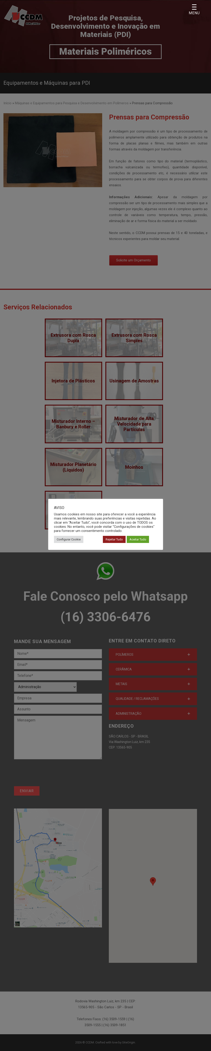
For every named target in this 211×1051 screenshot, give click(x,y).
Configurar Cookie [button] (69, 539)
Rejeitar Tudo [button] (114, 539)
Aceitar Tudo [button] (137, 539)
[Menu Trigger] (194, 9)
